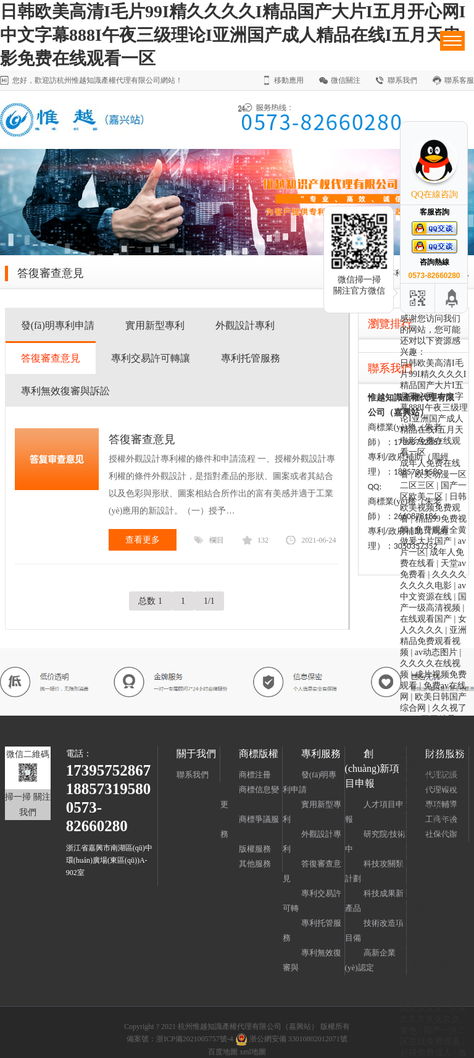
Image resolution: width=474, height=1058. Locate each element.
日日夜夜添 (445, 763)
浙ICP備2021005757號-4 (194, 1039)
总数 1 (150, 601)
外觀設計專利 (245, 325)
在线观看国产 (427, 619)
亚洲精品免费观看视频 (433, 641)
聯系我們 (402, 80)
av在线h (418, 886)
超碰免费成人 (427, 1052)
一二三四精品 (431, 719)
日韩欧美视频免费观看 (433, 507)
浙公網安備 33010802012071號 (290, 1039)
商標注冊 (255, 774)
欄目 (216, 540)
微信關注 (345, 80)
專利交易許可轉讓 (150, 358)
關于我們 (196, 753)
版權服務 (255, 848)
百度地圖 (223, 1051)
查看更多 (142, 539)
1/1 (209, 601)
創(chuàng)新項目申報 (372, 768)
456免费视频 (423, 730)
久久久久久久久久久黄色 (433, 1019)
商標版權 (258, 753)
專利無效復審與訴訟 (65, 391)
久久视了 (449, 708)
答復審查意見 (50, 358)
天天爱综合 (445, 874)
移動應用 (289, 80)
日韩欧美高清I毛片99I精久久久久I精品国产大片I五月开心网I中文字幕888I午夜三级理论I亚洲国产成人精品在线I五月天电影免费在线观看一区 (232, 35)
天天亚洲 (449, 841)
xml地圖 (252, 1051)
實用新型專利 (155, 325)
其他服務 (255, 863)
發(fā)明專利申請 (57, 325)
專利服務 (321, 753)
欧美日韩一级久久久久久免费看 (433, 919)
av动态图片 (437, 652)
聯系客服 (459, 80)
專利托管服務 (250, 358)
